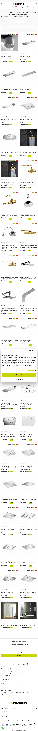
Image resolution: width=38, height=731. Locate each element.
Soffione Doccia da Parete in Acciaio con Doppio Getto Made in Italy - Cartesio (9, 89)
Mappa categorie (16, 720)
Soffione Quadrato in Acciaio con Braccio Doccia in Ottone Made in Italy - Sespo (9, 310)
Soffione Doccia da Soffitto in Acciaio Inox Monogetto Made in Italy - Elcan (8, 436)
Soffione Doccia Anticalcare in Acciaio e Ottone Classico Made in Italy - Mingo (9, 184)
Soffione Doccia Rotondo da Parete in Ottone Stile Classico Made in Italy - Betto (9, 279)
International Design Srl (19, 708)
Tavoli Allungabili (6, 669)
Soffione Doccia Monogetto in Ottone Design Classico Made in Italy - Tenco (27, 184)
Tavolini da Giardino (6, 694)
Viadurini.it (19, 711)
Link (27, 652)
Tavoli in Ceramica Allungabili (7, 671)
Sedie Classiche (4, 685)
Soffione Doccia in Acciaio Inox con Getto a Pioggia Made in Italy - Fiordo (9, 342)
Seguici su (19, 716)
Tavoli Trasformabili (5, 681)
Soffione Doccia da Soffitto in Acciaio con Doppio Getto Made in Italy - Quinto (9, 499)
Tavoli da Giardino (20, 681)
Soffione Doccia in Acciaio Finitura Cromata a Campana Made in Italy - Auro (28, 216)
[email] (19, 648)
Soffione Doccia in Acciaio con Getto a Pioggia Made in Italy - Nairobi (27, 342)
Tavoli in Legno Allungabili (20, 671)
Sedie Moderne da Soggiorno (27, 685)
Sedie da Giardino (5, 687)
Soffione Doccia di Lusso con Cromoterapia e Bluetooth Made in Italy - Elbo (28, 562)
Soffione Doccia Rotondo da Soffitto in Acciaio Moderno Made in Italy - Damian (9, 152)
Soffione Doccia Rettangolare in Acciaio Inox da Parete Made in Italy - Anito (28, 373)
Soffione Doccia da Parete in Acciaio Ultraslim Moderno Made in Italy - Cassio (28, 58)
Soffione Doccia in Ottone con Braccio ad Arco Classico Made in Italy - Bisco (9, 216)
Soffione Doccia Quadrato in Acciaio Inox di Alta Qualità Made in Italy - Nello (28, 499)
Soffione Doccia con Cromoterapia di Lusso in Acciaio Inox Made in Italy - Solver (28, 594)
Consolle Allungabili (17, 673)
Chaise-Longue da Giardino (7, 692)
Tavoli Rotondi (4, 677)
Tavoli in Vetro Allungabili (7, 673)
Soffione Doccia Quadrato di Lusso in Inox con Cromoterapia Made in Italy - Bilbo (28, 531)
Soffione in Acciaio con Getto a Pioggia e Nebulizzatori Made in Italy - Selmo (8, 468)
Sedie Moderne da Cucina (14, 685)
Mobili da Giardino (6, 690)
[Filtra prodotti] (35, 30)
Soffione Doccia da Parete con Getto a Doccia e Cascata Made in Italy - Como (9, 405)
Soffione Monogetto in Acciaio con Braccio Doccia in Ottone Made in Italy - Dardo (28, 279)
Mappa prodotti (8, 720)
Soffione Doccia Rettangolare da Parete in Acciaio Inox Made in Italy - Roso (9, 121)
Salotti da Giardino (18, 692)
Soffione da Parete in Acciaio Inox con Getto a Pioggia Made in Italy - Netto (28, 89)
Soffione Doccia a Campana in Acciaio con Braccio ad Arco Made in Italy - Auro (9, 247)
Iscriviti (19, 655)
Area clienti (19, 714)
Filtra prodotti (6, 29)
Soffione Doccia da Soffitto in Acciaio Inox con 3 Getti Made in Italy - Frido (8, 531)
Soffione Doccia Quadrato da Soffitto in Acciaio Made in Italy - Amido (27, 121)
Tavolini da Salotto (5, 679)
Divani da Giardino (27, 692)
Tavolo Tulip (13, 681)
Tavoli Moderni (5, 675)
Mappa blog (23, 720)
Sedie (2, 683)
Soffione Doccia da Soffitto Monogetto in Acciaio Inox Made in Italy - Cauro (28, 436)
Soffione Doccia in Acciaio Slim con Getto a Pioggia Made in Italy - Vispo (28, 310)
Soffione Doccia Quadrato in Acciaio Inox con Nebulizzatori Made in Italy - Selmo (27, 468)
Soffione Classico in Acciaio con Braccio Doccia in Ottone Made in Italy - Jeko (28, 152)
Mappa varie (29, 720)
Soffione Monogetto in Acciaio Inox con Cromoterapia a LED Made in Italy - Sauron (9, 562)
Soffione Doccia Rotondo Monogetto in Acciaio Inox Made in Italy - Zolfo (28, 405)
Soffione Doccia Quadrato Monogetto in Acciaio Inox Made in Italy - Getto (9, 594)
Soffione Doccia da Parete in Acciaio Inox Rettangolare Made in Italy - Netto (9, 373)
